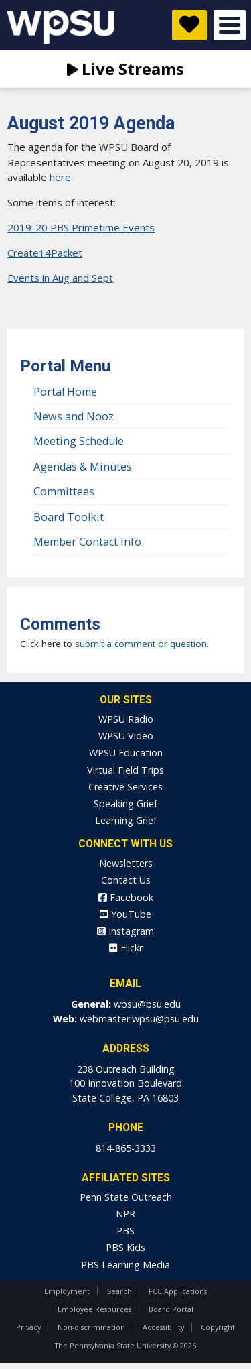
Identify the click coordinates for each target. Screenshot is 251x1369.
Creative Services (125, 786)
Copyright (218, 1327)
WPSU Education (126, 752)
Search (119, 1291)
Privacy (28, 1327)
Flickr (126, 947)
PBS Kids (125, 1247)
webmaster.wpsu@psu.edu (139, 1018)
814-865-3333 (126, 1148)
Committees (63, 491)
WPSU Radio (125, 719)
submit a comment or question (141, 644)
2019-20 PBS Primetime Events (81, 227)
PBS (125, 1230)
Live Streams (125, 69)
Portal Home (65, 391)
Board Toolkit (68, 517)
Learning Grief (126, 820)
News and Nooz (73, 416)
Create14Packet (44, 252)
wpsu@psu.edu (147, 1004)
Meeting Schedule (78, 441)
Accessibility (163, 1327)
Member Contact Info (87, 541)
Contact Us (126, 880)
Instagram (125, 931)
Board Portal (171, 1309)
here (60, 177)
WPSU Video (125, 735)
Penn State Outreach (126, 1197)
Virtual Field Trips (125, 770)
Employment (67, 1291)
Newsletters (126, 863)
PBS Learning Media (125, 1264)
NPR (125, 1213)
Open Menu (230, 25)
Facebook (125, 897)
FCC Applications (178, 1291)
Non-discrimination (91, 1327)
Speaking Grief (125, 803)
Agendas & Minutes (82, 466)
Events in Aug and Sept (60, 277)
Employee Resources (94, 1309)
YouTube (125, 914)
